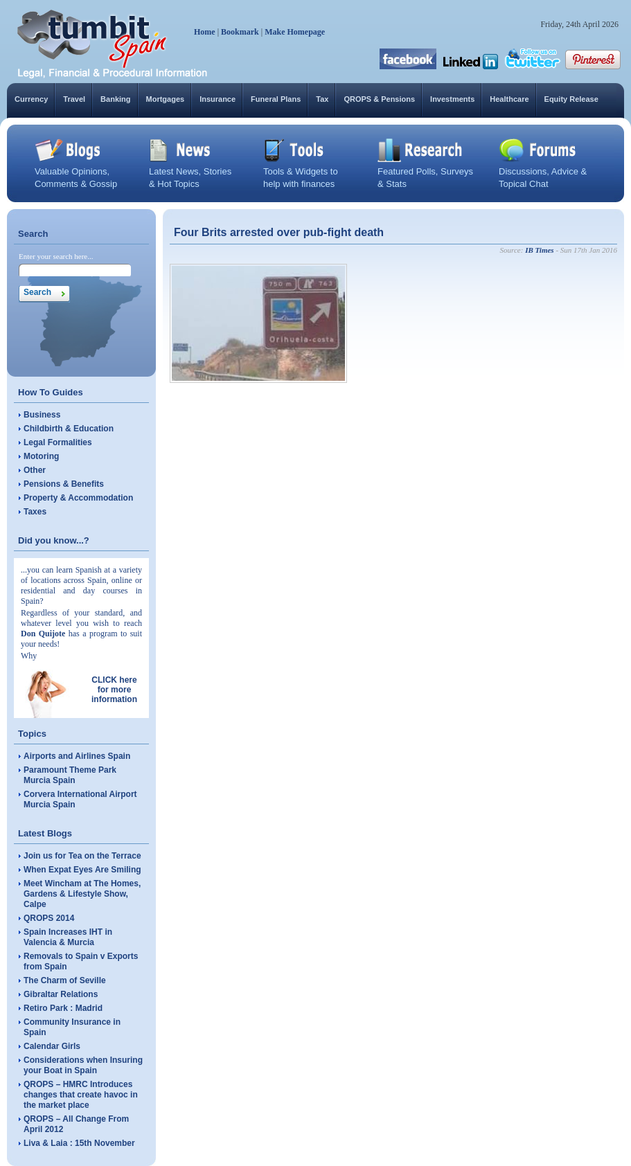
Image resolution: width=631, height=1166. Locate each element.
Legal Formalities (58, 442)
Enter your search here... (56, 256)
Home (204, 32)
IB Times (539, 250)
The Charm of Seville (65, 980)
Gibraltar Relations (61, 994)
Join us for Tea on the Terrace (82, 856)
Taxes (35, 512)
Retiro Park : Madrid (63, 1008)
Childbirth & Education (69, 428)
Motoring (41, 456)
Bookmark (240, 32)
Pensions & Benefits (64, 484)
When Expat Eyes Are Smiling (82, 869)
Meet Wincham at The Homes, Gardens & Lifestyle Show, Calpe (82, 894)
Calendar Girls (52, 1046)
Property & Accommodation (78, 498)
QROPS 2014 (49, 918)
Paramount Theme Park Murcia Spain (70, 775)
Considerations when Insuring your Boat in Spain (83, 1065)
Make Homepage (295, 32)
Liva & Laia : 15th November (79, 1143)
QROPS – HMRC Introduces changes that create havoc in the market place (81, 1094)
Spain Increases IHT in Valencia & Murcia (68, 937)
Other (35, 470)
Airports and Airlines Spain (77, 756)
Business (42, 415)
